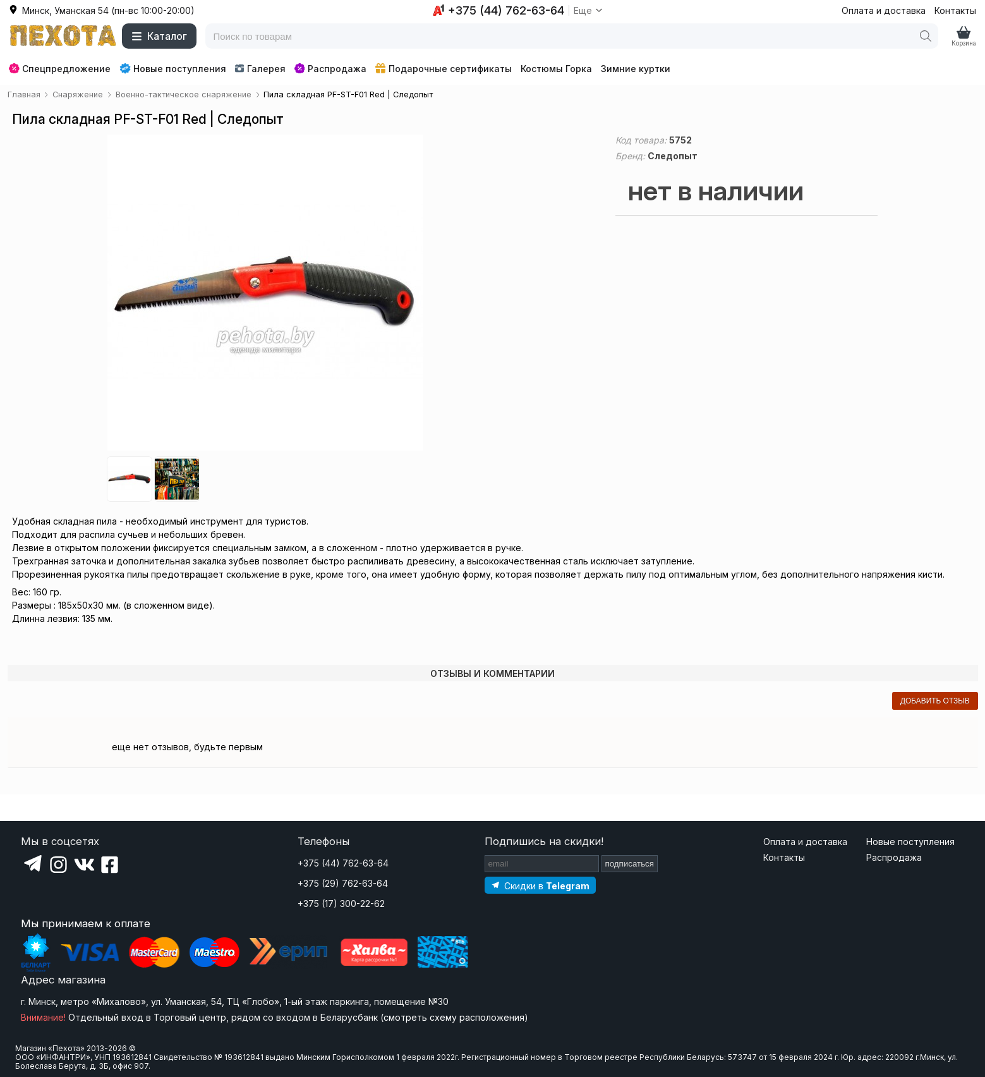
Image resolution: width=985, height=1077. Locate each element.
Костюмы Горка (556, 68)
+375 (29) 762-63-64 (343, 883)
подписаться (630, 863)
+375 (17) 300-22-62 (341, 903)
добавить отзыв (935, 701)
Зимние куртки (635, 68)
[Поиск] (925, 36)
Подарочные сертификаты (443, 68)
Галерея (260, 68)
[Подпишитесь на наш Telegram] (540, 885)
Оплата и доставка (884, 10)
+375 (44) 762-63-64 (343, 863)
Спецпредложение (60, 68)
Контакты (955, 10)
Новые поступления (172, 68)
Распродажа (330, 68)
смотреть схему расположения (454, 1017)
